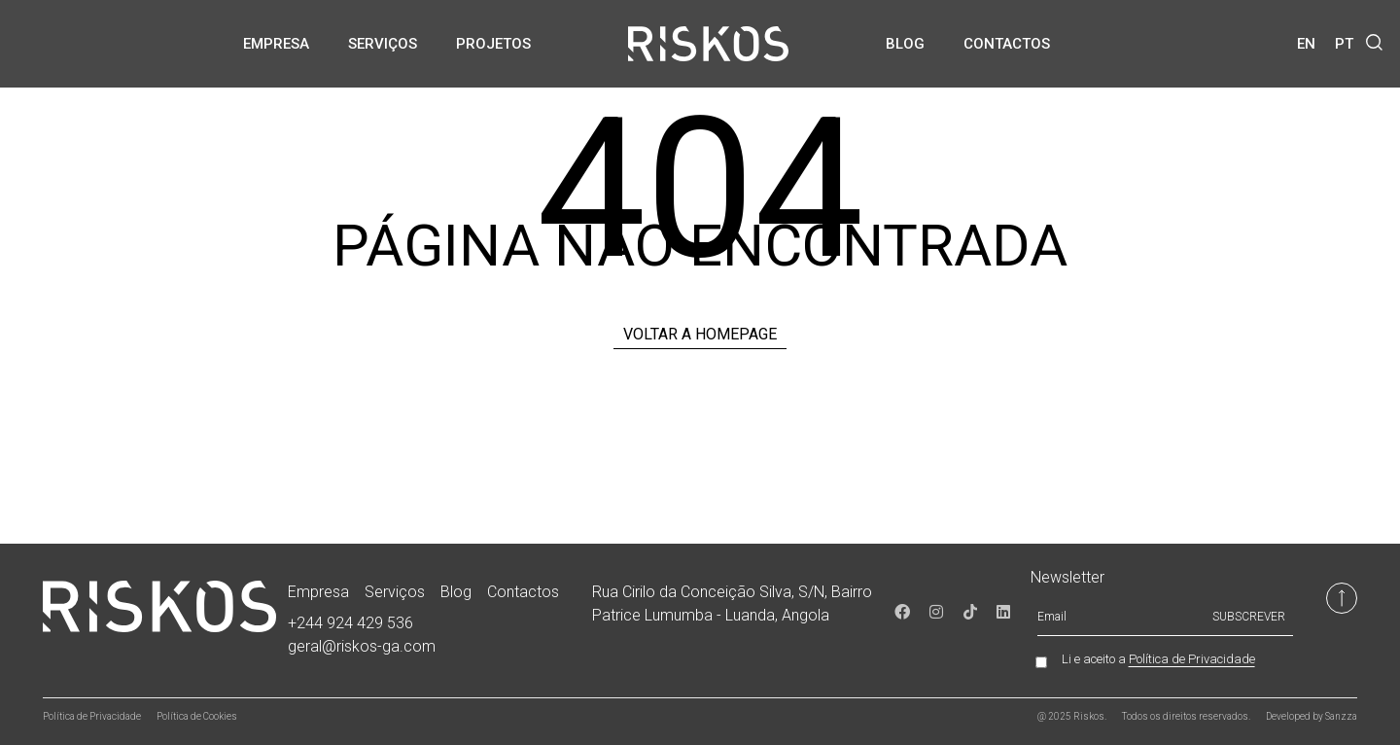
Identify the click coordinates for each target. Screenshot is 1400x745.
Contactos (1006, 44)
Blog (905, 44)
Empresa (276, 44)
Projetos (493, 44)
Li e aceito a (1158, 659)
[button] (1374, 42)
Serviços (382, 44)
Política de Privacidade (1192, 659)
